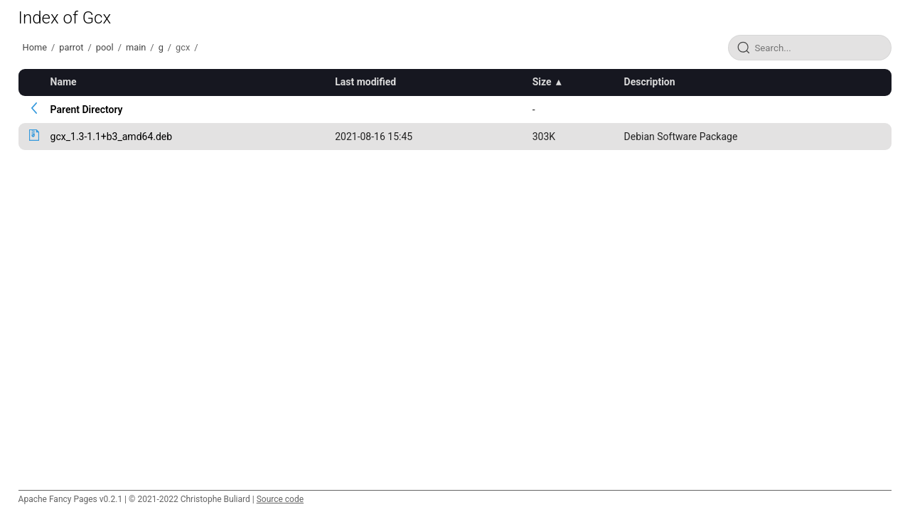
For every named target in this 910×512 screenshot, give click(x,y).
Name (63, 81)
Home (35, 47)
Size (542, 81)
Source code (280, 499)
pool (105, 47)
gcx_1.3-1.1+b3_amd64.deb (111, 136)
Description (649, 81)
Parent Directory (86, 109)
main (136, 47)
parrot (71, 47)
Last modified (365, 81)
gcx (183, 47)
